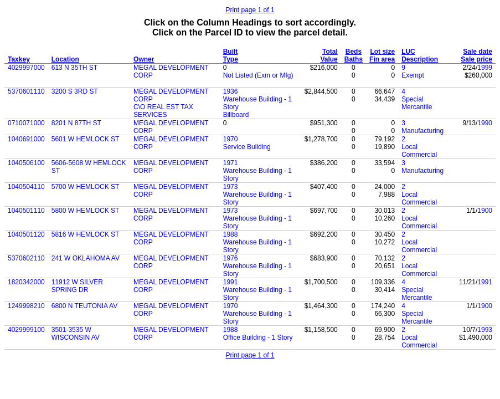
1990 (484, 123)
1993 (484, 330)
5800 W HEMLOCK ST (85, 210)
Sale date (477, 51)
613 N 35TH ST (74, 67)
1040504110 (26, 187)
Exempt (412, 75)
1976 (230, 258)
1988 (230, 234)
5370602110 (26, 258)
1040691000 (26, 139)
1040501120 (26, 234)
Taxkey (19, 59)
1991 (230, 282)
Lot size (382, 51)
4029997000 (26, 67)
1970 (230, 139)
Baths (353, 59)
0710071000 (26, 123)
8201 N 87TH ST (76, 123)
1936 (230, 91)
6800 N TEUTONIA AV (84, 306)
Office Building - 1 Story (258, 337)
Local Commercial (419, 150)
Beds (354, 51)
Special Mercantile (416, 103)
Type (230, 59)
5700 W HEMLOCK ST (85, 187)
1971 (230, 163)
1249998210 (26, 306)
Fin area (382, 59)
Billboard (236, 115)
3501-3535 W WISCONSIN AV (75, 333)
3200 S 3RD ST (74, 91)
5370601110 (26, 91)
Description (419, 59)
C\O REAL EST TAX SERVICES (163, 111)
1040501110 (26, 210)
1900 (484, 210)
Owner (143, 59)
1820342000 (26, 282)
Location (65, 59)
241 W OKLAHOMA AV (85, 258)
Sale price (476, 59)
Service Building (247, 147)
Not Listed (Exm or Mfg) (258, 75)
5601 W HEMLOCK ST (85, 139)
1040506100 (26, 163)
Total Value (328, 55)
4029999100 (26, 330)
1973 (230, 187)
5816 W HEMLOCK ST (85, 234)
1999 (484, 67)
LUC (408, 51)
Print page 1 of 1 (249, 10)
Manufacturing (422, 131)
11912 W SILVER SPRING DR (77, 286)
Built (230, 51)
